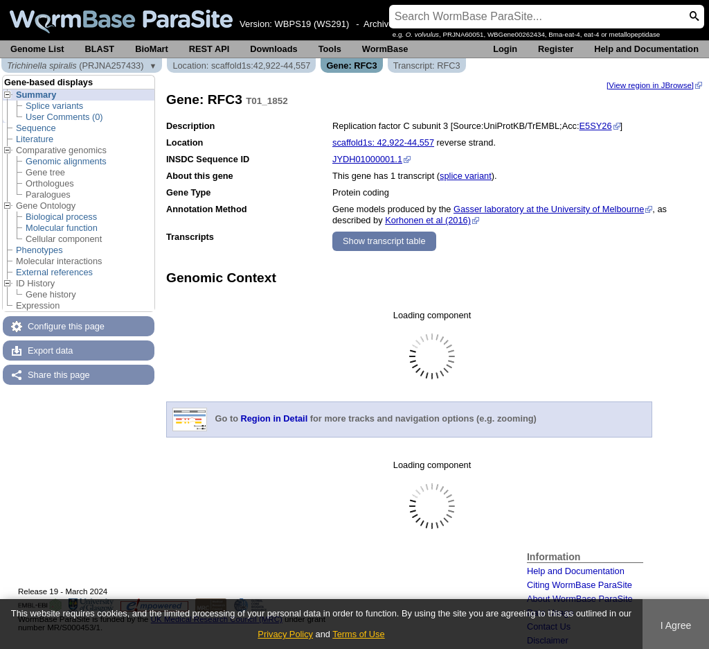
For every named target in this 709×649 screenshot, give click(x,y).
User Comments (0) (64, 117)
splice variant (466, 176)
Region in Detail (274, 419)
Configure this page (66, 326)
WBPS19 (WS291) (312, 24)
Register (555, 49)
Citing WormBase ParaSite (579, 585)
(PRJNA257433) (75, 65)
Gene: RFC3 (351, 65)
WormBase (385, 49)
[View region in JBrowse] (650, 85)
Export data (50, 350)
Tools (329, 49)
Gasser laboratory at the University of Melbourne (549, 209)
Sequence (36, 128)
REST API (209, 49)
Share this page (59, 375)
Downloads (273, 49)
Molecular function (62, 228)
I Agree (676, 625)
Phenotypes (39, 250)
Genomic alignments (66, 161)
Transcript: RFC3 (426, 65)
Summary (36, 94)
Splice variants (54, 106)
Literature (34, 139)
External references (54, 272)
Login (505, 49)
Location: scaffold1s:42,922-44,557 (241, 65)
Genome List (37, 49)
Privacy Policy (285, 634)
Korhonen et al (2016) (428, 220)
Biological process (61, 216)
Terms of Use (358, 634)
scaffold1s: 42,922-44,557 (383, 142)
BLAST (100, 49)
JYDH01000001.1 (367, 159)
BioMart (151, 49)
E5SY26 (596, 126)
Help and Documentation (646, 49)
